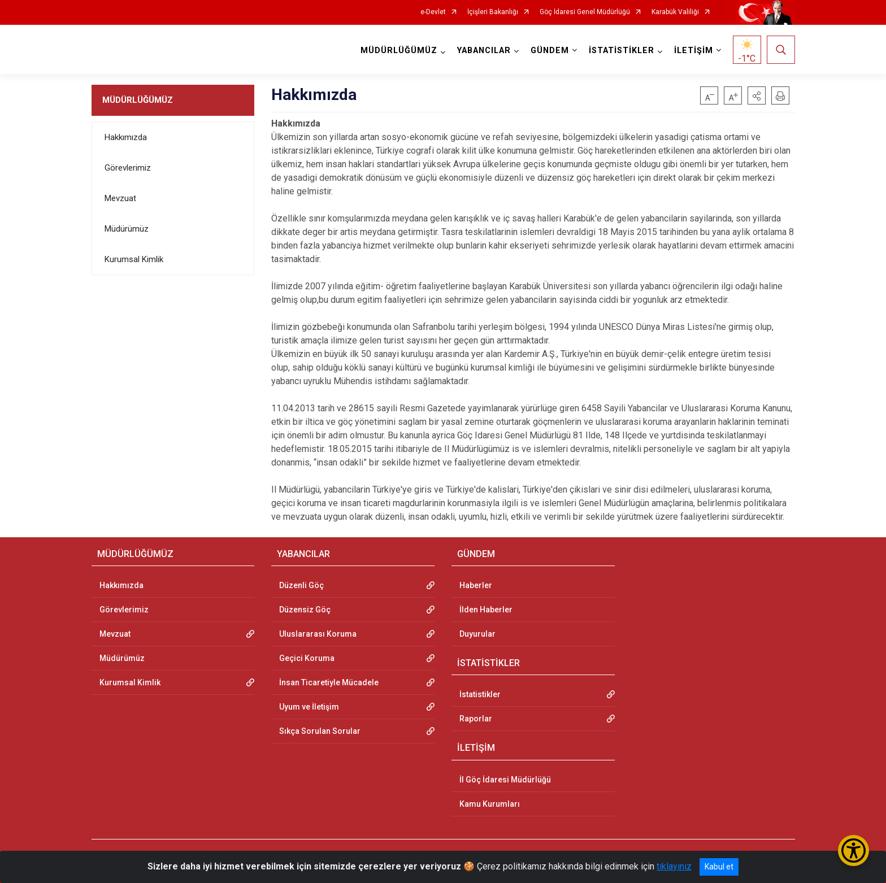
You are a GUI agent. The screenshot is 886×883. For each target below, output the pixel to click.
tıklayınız (674, 866)
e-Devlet (433, 12)
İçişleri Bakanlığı (492, 12)
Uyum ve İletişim (309, 706)
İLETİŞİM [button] (693, 50)
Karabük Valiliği (675, 12)
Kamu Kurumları (489, 803)
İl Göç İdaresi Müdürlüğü (505, 779)
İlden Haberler (486, 609)
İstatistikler (480, 694)
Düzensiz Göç (305, 609)
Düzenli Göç (301, 585)
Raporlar (475, 718)
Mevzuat (120, 198)
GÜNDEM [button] (550, 50)
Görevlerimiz (128, 168)
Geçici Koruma (307, 658)
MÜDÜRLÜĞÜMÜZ (137, 100)
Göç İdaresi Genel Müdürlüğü (585, 12)
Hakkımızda (126, 137)
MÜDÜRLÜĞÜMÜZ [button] (399, 50)
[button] (757, 95)
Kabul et (719, 866)
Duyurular (477, 633)
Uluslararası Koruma (318, 633)
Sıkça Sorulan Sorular (320, 731)
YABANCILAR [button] (484, 50)
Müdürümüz (127, 229)
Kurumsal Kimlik (134, 259)
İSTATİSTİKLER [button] (621, 50)
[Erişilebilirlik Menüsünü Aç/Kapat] (853, 850)
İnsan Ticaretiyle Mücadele (329, 682)
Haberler (475, 585)
